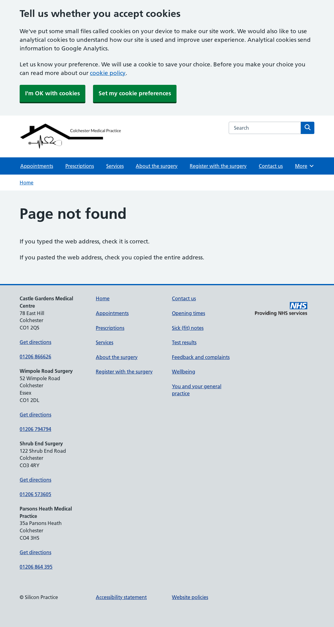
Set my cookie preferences (135, 93)
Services (115, 166)
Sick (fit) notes (188, 328)
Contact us (271, 166)
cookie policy (108, 73)
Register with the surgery (218, 166)
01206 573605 (35, 494)
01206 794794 (35, 429)
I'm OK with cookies (52, 93)
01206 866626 (35, 356)
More (304, 166)
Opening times (188, 313)
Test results (184, 342)
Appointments (36, 166)
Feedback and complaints (201, 357)
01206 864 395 (36, 567)
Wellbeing (183, 372)
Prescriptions (79, 166)
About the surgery (156, 166)
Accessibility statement (121, 597)
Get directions (35, 342)
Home (26, 182)
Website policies (190, 597)
